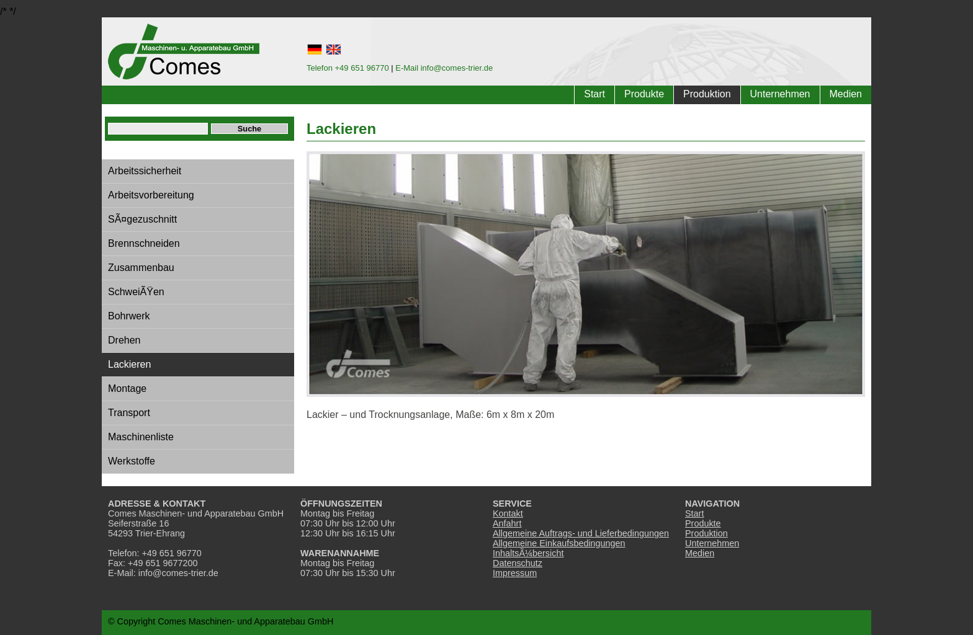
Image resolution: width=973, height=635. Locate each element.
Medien (846, 94)
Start (594, 94)
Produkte (644, 94)
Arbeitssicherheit (144, 171)
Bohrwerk (129, 316)
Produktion (707, 94)
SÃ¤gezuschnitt (142, 219)
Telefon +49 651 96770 (348, 68)
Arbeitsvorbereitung (151, 195)
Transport (129, 412)
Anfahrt (507, 523)
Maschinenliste (141, 437)
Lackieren (129, 364)
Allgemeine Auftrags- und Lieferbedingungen (581, 533)
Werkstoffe (131, 461)
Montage (127, 388)
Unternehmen (780, 94)
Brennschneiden (144, 243)
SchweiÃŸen (136, 291)
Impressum (515, 573)
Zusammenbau (141, 267)
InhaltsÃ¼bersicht (528, 553)
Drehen (124, 340)
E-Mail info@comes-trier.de (444, 68)
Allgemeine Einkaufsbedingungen (559, 543)
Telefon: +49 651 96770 (155, 553)
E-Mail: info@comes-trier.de (163, 573)
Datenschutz (517, 563)
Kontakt (508, 513)
